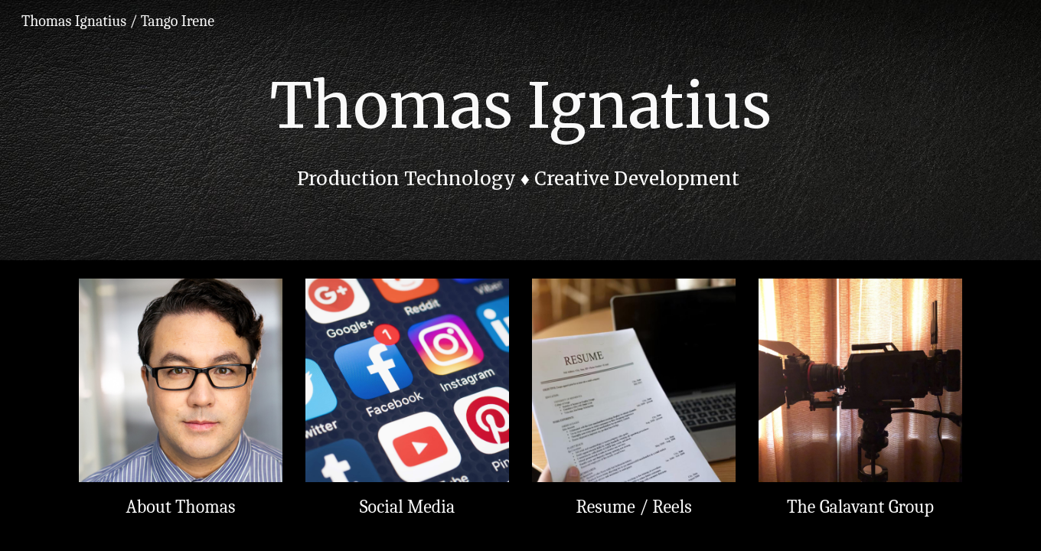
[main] (520, 130)
